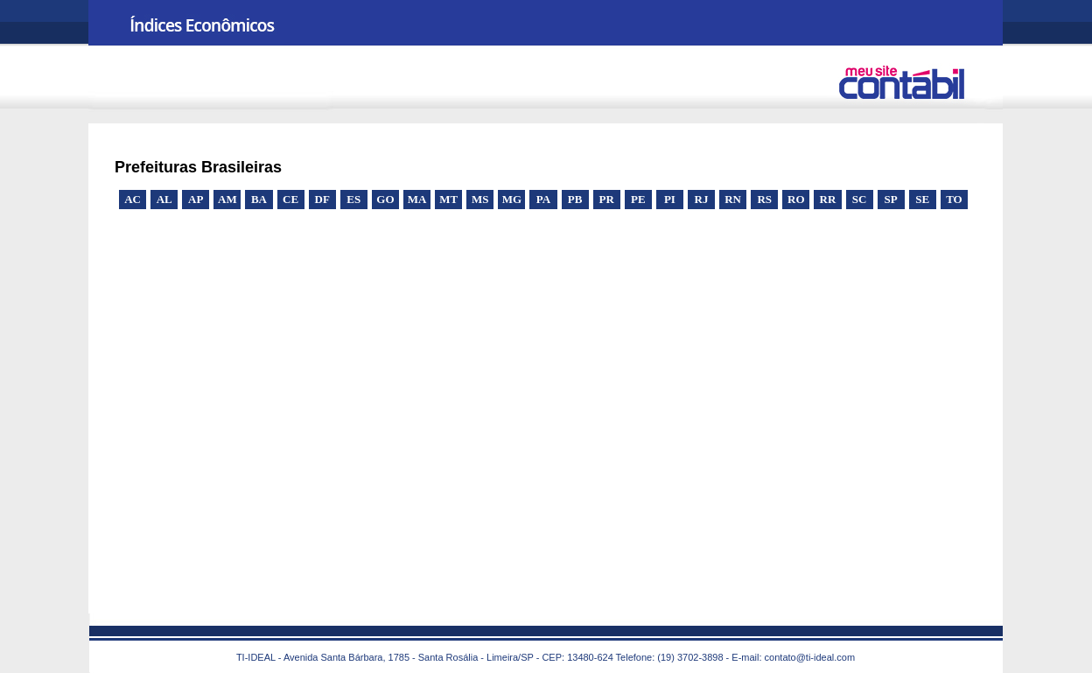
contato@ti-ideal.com (810, 657)
